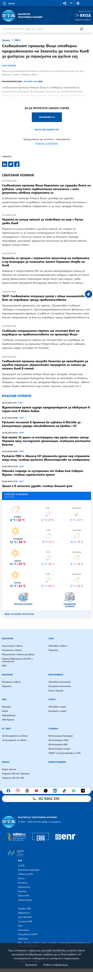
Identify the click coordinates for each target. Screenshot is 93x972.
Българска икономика (59, 686)
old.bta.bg (23, 938)
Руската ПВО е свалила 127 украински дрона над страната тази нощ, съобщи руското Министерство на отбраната (46, 458)
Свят (17, 40)
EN (71, 3)
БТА (20, 860)
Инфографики (57, 762)
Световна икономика (59, 682)
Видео (6, 762)
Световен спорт (57, 706)
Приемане (31, 964)
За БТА (21, 865)
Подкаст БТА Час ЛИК (13, 778)
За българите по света (14, 740)
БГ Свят (6, 728)
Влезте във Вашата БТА (47, 129)
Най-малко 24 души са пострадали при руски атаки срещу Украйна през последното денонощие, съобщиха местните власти (46, 441)
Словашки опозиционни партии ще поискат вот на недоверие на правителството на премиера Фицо (40, 332)
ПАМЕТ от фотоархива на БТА (64, 753)
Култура (6, 706)
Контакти (23, 930)
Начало (6, 40)
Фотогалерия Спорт (59, 749)
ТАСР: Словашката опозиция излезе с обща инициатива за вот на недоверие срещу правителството (45, 298)
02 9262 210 (49, 799)
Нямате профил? (83, 19)
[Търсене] (81, 29)
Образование (9, 715)
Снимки (53, 728)
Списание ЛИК (25, 921)
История (22, 882)
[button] (64, 3)
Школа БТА (23, 895)
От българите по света (15, 736)
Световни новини (57, 646)
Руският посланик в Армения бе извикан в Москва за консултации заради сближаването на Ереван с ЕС (41, 424)
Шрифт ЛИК (24, 908)
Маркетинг (24, 913)
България (7, 638)
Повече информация (55, 964)
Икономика (55, 674)
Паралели (53, 650)
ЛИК (4, 699)
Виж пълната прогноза (19, 614)
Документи (24, 887)
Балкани (7, 674)
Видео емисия (9, 769)
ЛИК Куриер (8, 719)
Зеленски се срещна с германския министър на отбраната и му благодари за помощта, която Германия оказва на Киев (45, 261)
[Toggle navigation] (8, 3)
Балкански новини (11, 682)
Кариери (22, 891)
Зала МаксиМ (24, 917)
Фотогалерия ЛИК (58, 744)
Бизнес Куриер (55, 690)
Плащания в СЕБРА (27, 934)
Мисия (21, 878)
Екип (20, 925)
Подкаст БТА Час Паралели (16, 773)
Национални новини (12, 646)
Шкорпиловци (25, 900)
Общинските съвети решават (18, 654)
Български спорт (57, 711)
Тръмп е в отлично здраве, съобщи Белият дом (37, 486)
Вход (85, 15)
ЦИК (4, 665)
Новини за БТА (25, 874)
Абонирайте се (47, 117)
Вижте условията (47, 143)
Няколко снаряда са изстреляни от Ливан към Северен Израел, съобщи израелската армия (42, 472)
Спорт (52, 699)
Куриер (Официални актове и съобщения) (17, 660)
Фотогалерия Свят (58, 740)
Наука (5, 711)
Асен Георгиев (9, 65)
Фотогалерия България (60, 736)
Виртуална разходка (29, 870)
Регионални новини (12, 650)
